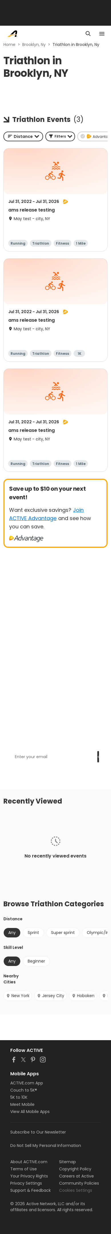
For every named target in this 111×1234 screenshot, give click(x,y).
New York (17, 996)
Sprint (33, 932)
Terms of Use (23, 1169)
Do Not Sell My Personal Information (45, 1145)
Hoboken (83, 996)
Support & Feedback (30, 1190)
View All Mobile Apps (30, 1111)
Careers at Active (76, 1176)
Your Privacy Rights (29, 1176)
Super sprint (63, 932)
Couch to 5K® (23, 1090)
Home (9, 44)
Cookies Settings (75, 1190)
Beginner (36, 961)
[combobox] (23, 136)
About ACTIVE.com (28, 1162)
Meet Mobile (22, 1104)
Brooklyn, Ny (34, 44)
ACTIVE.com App (26, 1083)
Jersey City (50, 996)
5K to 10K (18, 1097)
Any (12, 932)
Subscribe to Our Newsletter (38, 1132)
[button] (60, 136)
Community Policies (79, 1183)
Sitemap (67, 1162)
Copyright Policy (75, 1169)
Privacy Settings (26, 1183)
